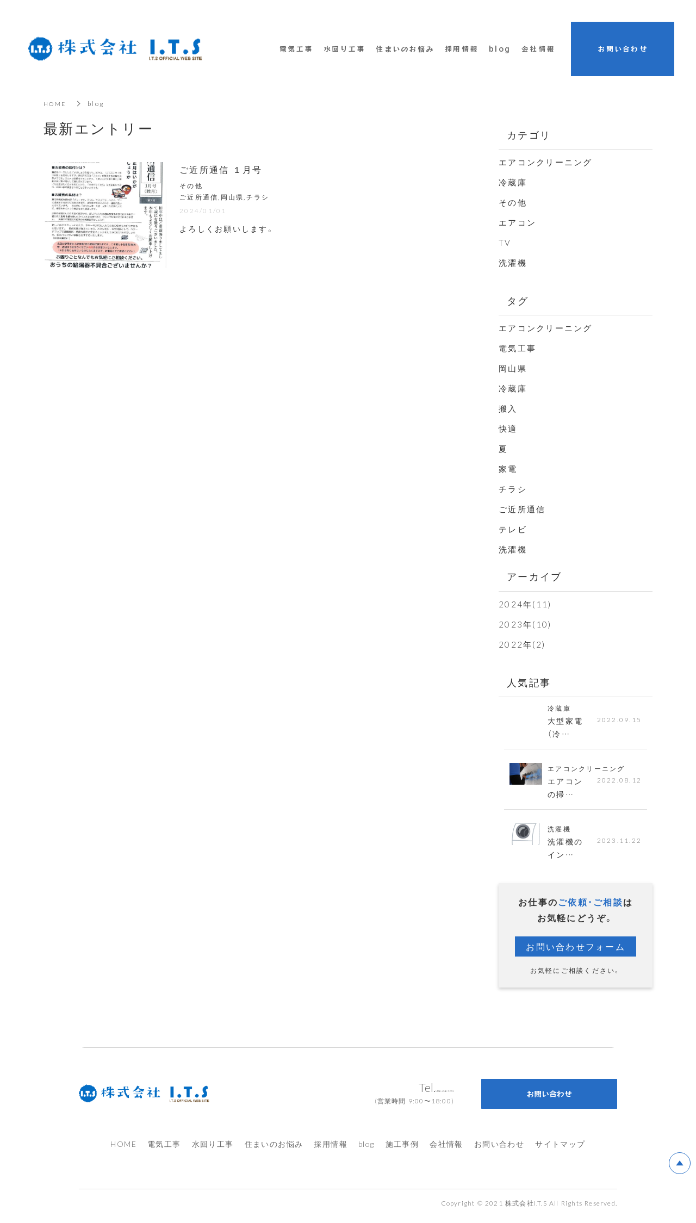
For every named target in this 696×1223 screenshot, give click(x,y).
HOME (56, 103)
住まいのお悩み (274, 1149)
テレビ (513, 529)
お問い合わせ (499, 1149)
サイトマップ (560, 1149)
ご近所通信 (522, 509)
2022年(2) (522, 644)
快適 (508, 428)
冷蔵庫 (513, 182)
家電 (508, 469)
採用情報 (330, 1149)
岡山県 (513, 368)
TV (505, 243)
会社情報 (446, 1149)
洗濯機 (513, 263)
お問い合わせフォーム (575, 951)
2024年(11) (525, 604)
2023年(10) (525, 624)
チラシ (513, 489)
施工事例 (402, 1149)
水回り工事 (213, 1149)
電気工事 (517, 348)
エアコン (517, 222)
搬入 (508, 408)
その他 (513, 202)
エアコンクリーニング (546, 162)
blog (500, 49)
